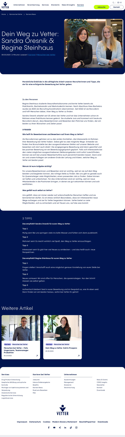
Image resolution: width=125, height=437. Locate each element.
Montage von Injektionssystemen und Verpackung (15, 389)
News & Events (102, 379)
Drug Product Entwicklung (11, 379)
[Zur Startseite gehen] (5, 5)
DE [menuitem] (121, 3)
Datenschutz (35, 422)
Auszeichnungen (70, 379)
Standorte (55, 7)
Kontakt (116, 7)
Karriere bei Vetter (16, 14)
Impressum (22, 422)
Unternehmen (19, 7)
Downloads (101, 390)
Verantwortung (33, 7)
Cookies (46, 422)
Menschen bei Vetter (46, 55)
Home (4, 14)
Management (69, 382)
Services (45, 7)
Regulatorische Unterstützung (12, 395)
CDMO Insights (102, 382)
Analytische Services (9, 393)
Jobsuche (101, 7)
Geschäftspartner (87, 422)
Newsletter (101, 385)
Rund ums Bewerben (40, 390)
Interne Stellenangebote (41, 382)
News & (68, 7)
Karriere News (31, 14)
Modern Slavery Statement (64, 422)
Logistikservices (7, 398)
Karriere (80, 7)
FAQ (34, 393)
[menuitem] (19, 7)
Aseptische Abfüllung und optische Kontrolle (14, 384)
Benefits (36, 385)
